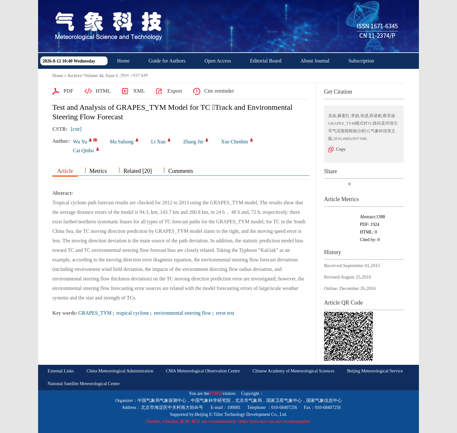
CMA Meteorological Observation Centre (203, 371)
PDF (68, 91)
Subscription (361, 60)
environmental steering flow (182, 313)
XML (139, 91)
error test (224, 313)
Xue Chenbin (234, 141)
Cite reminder (219, 91)
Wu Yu (80, 141)
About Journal (315, 60)
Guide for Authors (167, 60)
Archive (74, 75)
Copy (341, 149)
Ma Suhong (121, 141)
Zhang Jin (193, 141)
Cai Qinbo (83, 150)
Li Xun (158, 141)
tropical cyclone (132, 313)
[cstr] (76, 129)
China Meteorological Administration (120, 371)
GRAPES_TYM (95, 313)
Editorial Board (265, 60)
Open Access (218, 60)
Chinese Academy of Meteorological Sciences (293, 371)
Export (174, 91)
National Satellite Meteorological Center (84, 383)
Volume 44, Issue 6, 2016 (106, 75)
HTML (103, 91)
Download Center (135, 76)
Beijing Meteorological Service (375, 371)
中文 (177, 76)
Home (123, 60)
